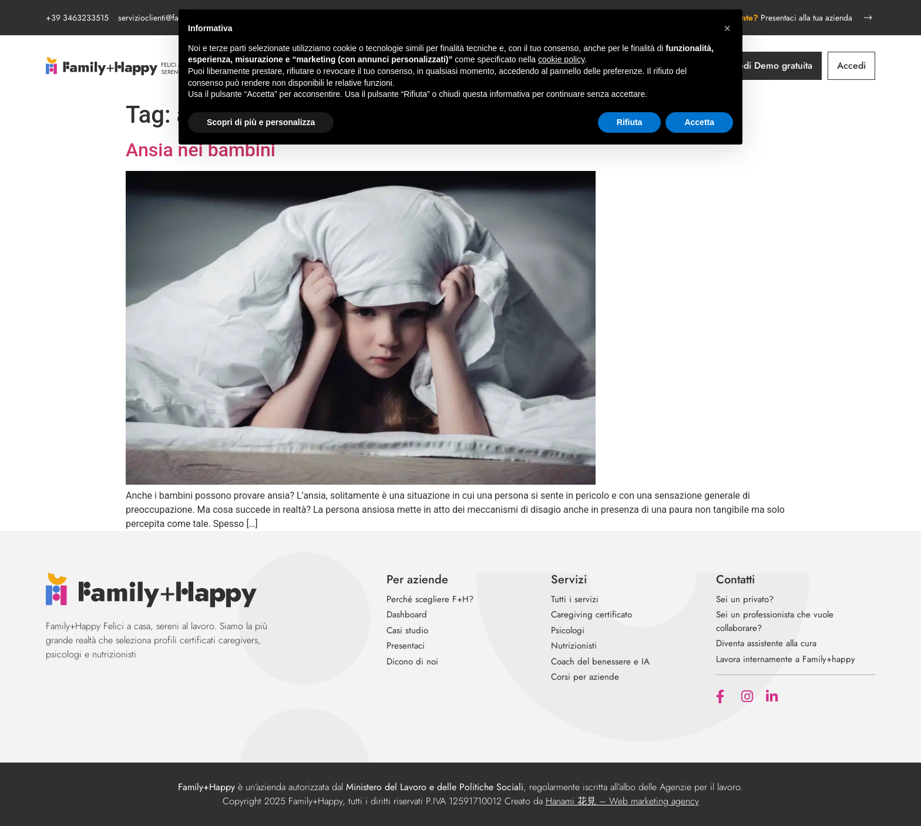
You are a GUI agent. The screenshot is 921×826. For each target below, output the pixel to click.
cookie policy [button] (561, 59)
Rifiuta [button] (630, 122)
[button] (727, 28)
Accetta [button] (699, 122)
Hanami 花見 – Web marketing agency (622, 801)
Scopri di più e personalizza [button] (261, 122)
